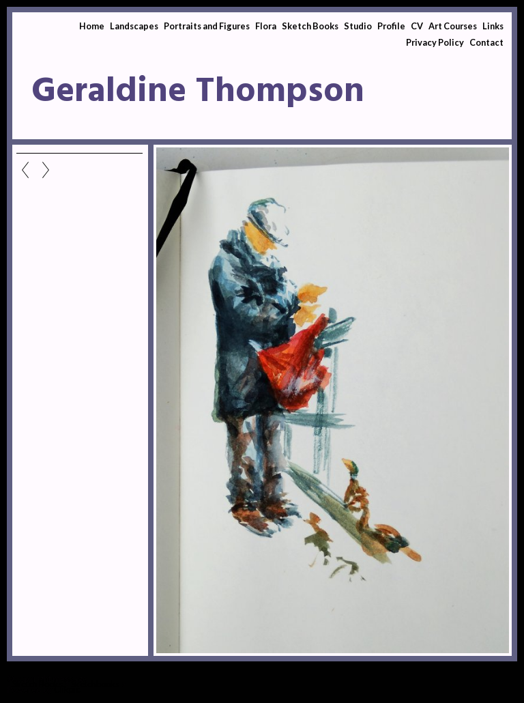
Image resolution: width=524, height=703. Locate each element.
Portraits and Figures (207, 25)
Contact (486, 42)
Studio (358, 25)
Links (493, 25)
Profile (391, 25)
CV (417, 25)
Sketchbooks (95, 683)
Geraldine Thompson (197, 92)
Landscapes (134, 25)
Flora (265, 25)
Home (91, 25)
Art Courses (452, 25)
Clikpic (67, 689)
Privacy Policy (435, 42)
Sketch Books (310, 25)
